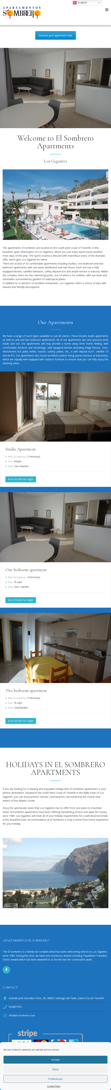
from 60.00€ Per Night (20, 721)
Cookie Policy (53, 1086)
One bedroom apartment (26, 569)
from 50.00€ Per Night (20, 479)
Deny (55, 1069)
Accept (56, 1059)
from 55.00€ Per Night (20, 600)
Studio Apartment (20, 449)
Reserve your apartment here (55, 35)
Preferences (55, 1078)
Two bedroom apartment (26, 690)
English (80, 3)
